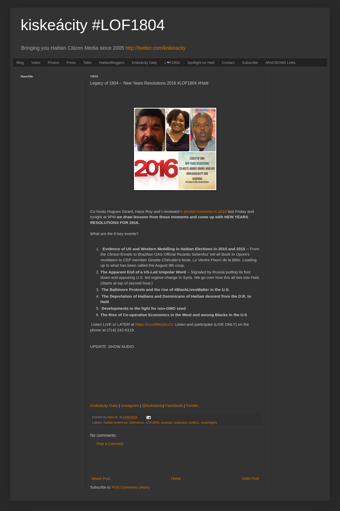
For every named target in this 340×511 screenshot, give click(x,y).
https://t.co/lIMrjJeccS (154, 324)
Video (35, 63)
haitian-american (116, 422)
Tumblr (192, 405)
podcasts (180, 422)
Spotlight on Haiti (201, 63)
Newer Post (100, 478)
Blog (20, 63)
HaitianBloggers (111, 63)
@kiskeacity (152, 405)
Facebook (174, 405)
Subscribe (250, 63)
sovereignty (209, 422)
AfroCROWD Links (281, 63)
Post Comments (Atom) (131, 487)
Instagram (130, 405)
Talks (87, 63)
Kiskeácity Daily (144, 63)
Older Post (250, 478)
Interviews (136, 422)
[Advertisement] (175, 461)
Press (71, 63)
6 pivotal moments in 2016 (204, 211)
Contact (228, 63)
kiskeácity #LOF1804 (93, 24)
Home (176, 478)
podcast (166, 422)
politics (194, 422)
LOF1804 (152, 422)
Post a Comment (110, 444)
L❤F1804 (172, 63)
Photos (53, 63)
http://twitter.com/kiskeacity (155, 48)
